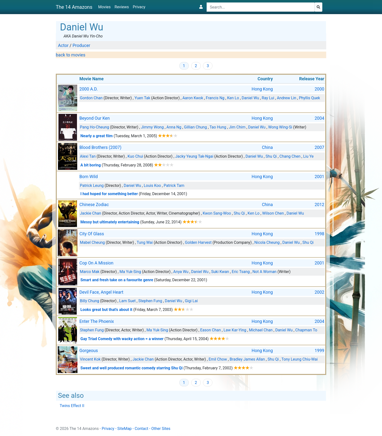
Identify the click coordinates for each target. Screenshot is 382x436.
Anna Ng (173, 127)
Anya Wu (180, 271)
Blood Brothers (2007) (100, 147)
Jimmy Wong (152, 127)
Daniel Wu (250, 98)
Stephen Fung (150, 301)
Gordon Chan (91, 98)
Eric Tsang (241, 271)
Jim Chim (237, 127)
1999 (319, 350)
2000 (319, 89)
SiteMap (124, 428)
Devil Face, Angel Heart (101, 292)
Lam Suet (127, 301)
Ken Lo (233, 98)
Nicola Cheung (267, 242)
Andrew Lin (286, 98)
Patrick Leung (92, 185)
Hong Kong (262, 89)
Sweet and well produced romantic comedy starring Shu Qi (131, 368)
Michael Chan (261, 330)
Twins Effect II (72, 405)
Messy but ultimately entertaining (109, 222)
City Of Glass (91, 233)
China (267, 147)
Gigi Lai (191, 301)
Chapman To (306, 330)
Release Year (311, 78)
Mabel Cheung (92, 242)
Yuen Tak (142, 98)
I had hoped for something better (109, 193)
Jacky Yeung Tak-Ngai (194, 156)
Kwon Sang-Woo (217, 213)
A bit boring (90, 165)
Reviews (122, 7)
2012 (319, 204)
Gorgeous (88, 350)
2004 (319, 118)
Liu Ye (308, 156)
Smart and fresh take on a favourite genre (116, 280)
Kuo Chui (135, 156)
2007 (319, 147)
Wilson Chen (273, 213)
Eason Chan (210, 330)
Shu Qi (271, 156)
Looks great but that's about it (106, 309)
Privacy (139, 7)
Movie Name (91, 78)
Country (265, 78)
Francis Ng (215, 98)
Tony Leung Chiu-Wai (299, 359)
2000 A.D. (88, 89)
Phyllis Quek (309, 98)
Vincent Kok (90, 359)
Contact (141, 428)
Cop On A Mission (96, 263)
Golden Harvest (198, 242)
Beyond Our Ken (94, 118)
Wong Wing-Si (280, 127)
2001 (319, 176)
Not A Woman (264, 271)
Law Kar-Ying (235, 330)
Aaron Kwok (192, 98)
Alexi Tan (88, 156)
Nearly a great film (96, 136)
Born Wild (88, 176)
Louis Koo (152, 185)
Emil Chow (218, 359)
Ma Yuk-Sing (130, 271)
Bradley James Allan (247, 359)
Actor (63, 45)
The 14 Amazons (74, 7)
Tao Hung (218, 127)
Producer (81, 45)
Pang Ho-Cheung (94, 127)
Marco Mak (89, 271)
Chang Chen (289, 156)
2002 (319, 292)
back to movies (70, 54)
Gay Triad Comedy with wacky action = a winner (121, 338)
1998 (319, 233)
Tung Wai (145, 242)
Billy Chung (89, 301)
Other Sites (160, 428)
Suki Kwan (220, 271)
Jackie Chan (90, 213)
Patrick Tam (174, 185)
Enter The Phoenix (96, 321)
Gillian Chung (195, 127)
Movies (104, 7)
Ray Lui (268, 98)
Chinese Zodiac (94, 204)
